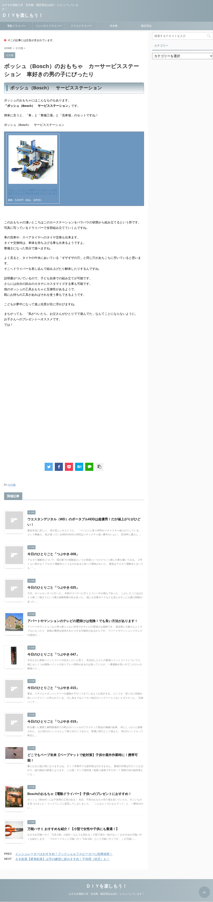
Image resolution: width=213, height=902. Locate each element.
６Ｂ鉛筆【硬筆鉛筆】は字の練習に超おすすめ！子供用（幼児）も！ (62, 859)
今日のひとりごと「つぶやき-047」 (53, 654)
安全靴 (114, 25)
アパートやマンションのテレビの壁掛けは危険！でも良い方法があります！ (82, 621)
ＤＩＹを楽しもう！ (22, 15)
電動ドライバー (16, 25)
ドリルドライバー (81, 25)
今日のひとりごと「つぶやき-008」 (53, 554)
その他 (12, 484)
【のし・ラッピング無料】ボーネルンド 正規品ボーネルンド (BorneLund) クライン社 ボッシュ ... (32, 193)
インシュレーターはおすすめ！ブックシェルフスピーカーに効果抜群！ (64, 854)
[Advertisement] (38, 363)
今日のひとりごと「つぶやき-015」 (53, 688)
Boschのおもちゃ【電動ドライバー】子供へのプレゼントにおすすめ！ (79, 794)
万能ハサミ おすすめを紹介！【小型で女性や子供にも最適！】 (73, 829)
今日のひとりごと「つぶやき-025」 (53, 587)
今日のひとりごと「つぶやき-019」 (53, 721)
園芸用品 (146, 25)
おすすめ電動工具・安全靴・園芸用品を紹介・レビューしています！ (106, 893)
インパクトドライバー (49, 25)
